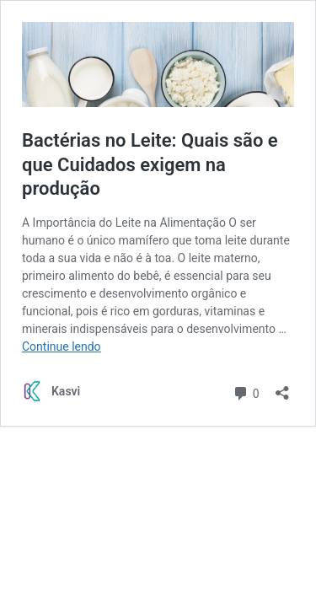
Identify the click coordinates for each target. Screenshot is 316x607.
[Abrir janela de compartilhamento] (282, 387)
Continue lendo (61, 346)
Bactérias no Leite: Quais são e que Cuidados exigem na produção (150, 164)
